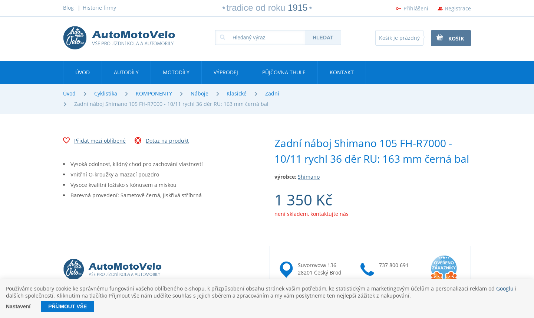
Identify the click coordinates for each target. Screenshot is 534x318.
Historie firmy (99, 7)
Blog (68, 7)
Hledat (323, 37)
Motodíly (176, 72)
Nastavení (18, 306)
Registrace (458, 8)
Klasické (237, 93)
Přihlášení (415, 8)
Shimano (309, 176)
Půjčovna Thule (284, 72)
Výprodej (226, 72)
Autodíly (126, 72)
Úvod (82, 72)
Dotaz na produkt (162, 141)
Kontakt (342, 72)
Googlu (505, 288)
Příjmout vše (67, 306)
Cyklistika (105, 93)
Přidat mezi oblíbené (94, 141)
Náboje (199, 93)
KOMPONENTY (154, 93)
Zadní (272, 93)
